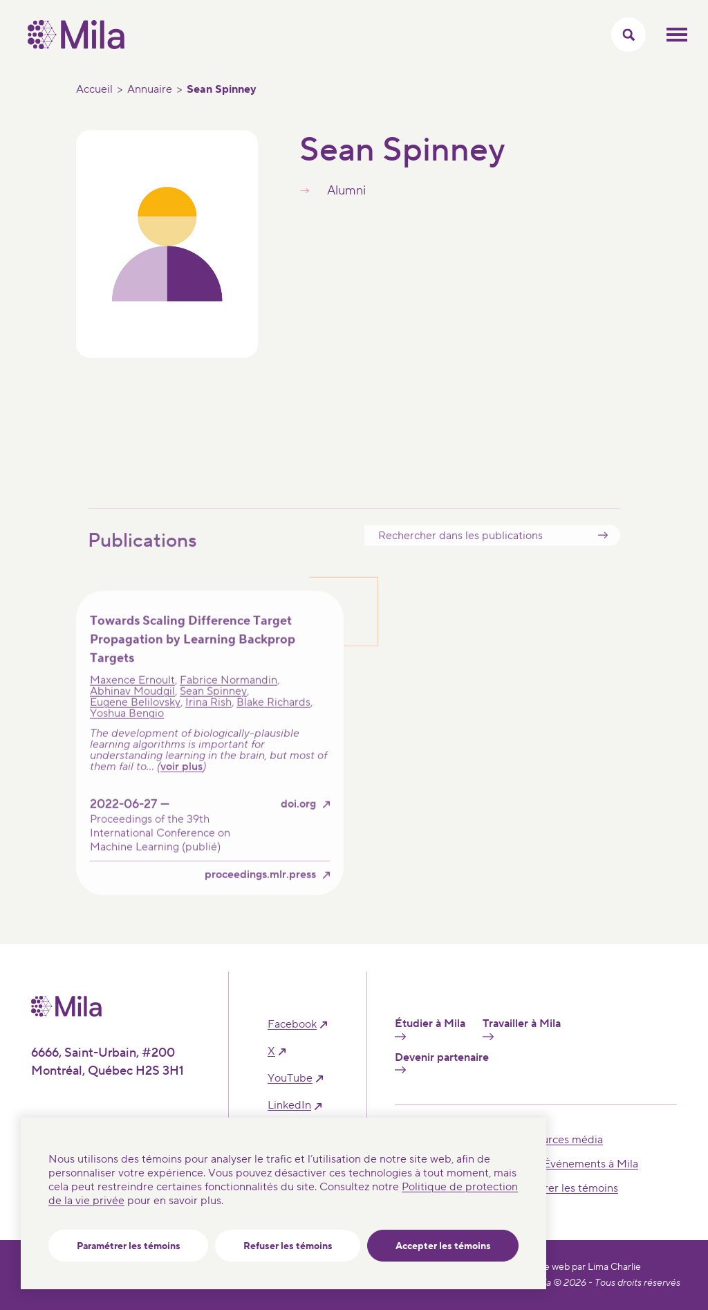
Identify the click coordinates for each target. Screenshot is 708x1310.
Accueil (94, 89)
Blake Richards (273, 723)
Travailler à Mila (522, 1028)
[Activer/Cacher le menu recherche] (628, 34)
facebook (292, 1024)
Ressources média (557, 1140)
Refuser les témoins (288, 1246)
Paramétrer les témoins (128, 1246)
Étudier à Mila (430, 1028)
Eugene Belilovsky (135, 723)
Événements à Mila (590, 1164)
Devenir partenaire (442, 1062)
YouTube (290, 1078)
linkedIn (289, 1105)
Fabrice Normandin (228, 701)
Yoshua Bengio (127, 734)
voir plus (181, 787)
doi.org (298, 825)
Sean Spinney (213, 712)
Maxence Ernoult (132, 701)
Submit (603, 556)
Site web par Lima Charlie (587, 1267)
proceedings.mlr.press (260, 895)
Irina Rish (208, 723)
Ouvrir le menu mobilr (677, 34)
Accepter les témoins (443, 1246)
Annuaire (149, 89)
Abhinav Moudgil (132, 712)
